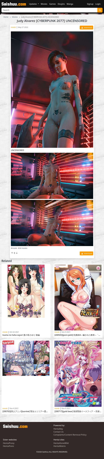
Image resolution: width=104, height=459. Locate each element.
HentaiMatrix (59, 446)
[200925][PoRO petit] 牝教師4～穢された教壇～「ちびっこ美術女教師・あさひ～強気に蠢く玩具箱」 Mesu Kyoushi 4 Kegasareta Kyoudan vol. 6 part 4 (78, 335)
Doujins (61, 4)
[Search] (49, 10)
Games (52, 4)
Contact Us (58, 431)
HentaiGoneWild (61, 443)
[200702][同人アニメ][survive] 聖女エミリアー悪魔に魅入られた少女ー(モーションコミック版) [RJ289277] (26, 411)
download (86, 27)
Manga (70, 4)
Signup (90, 4)
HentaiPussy (8, 443)
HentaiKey (58, 428)
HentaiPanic (8, 446)
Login (98, 4)
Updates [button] (33, 4)
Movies (44, 4)
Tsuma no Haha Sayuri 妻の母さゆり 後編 (21, 335)
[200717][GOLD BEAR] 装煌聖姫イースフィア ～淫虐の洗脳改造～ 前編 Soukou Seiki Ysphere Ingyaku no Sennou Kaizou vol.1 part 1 (78, 411)
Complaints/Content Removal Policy (70, 434)
